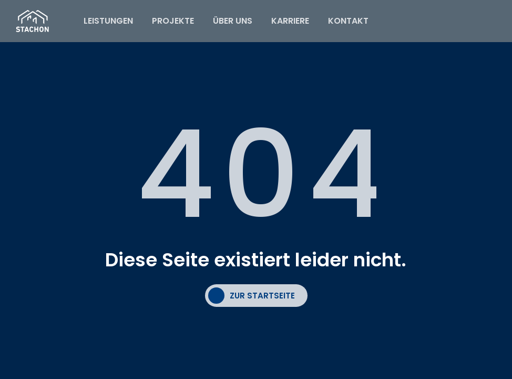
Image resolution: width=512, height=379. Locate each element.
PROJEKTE (173, 21)
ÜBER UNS (232, 21)
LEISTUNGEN (108, 21)
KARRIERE (290, 21)
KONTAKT (348, 21)
